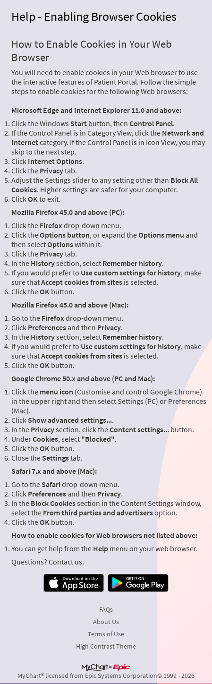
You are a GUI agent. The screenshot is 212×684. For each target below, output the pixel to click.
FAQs (106, 609)
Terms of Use (106, 634)
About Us (106, 621)
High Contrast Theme (106, 646)
